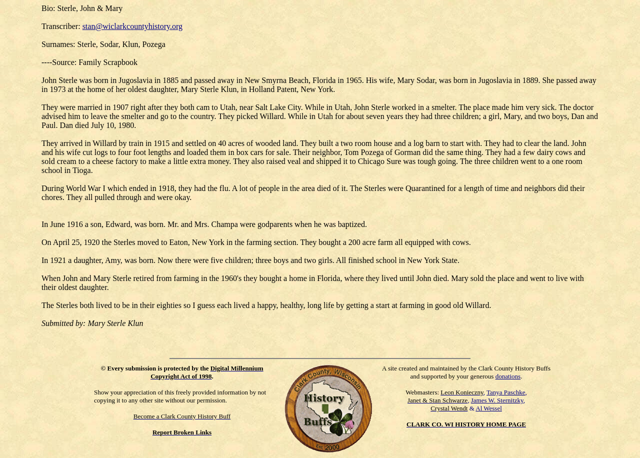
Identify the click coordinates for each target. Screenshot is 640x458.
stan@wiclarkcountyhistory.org (132, 26)
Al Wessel (489, 408)
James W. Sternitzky (497, 400)
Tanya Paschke (505, 392)
